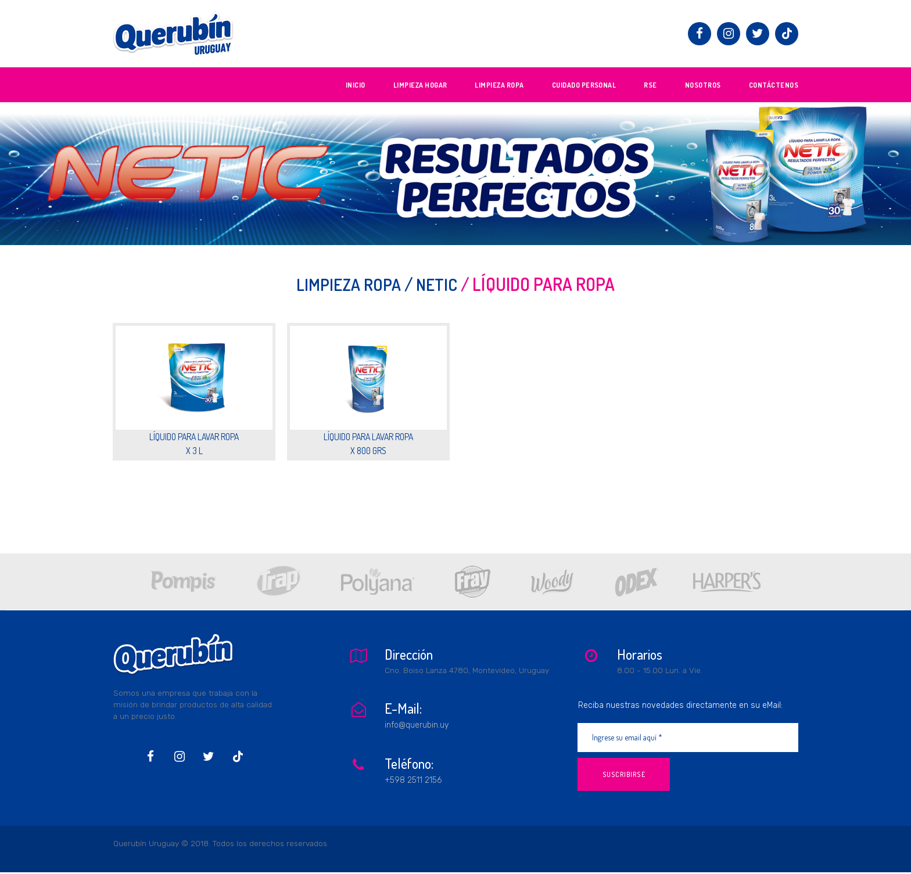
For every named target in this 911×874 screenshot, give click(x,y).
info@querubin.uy (417, 723)
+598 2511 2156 (413, 776)
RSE (650, 85)
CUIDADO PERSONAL (584, 85)
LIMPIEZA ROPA (499, 85)
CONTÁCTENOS (773, 85)
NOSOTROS (703, 85)
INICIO (355, 85)
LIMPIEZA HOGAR (420, 85)
